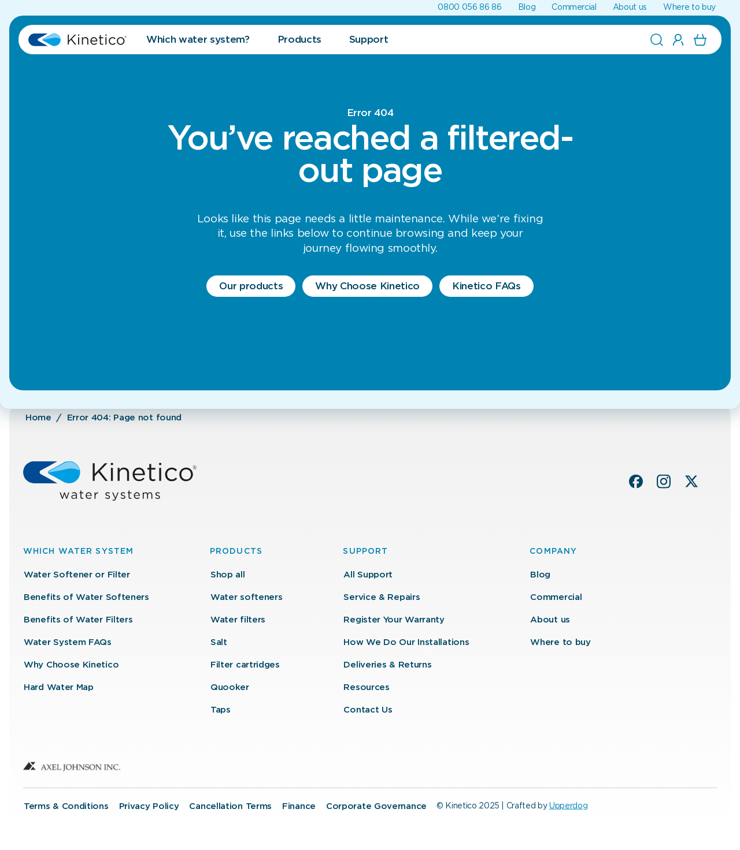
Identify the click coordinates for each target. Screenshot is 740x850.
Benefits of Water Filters (78, 620)
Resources (366, 687)
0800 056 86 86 (469, 7)
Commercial (574, 7)
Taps (220, 710)
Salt (218, 642)
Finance (299, 805)
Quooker (229, 687)
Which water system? (198, 39)
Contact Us (367, 710)
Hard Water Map (59, 687)
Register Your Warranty (393, 620)
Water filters (237, 620)
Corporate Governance (376, 805)
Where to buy (689, 7)
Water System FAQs (68, 642)
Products (299, 39)
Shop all (227, 575)
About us (630, 7)
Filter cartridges (245, 665)
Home (38, 417)
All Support (368, 575)
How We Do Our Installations (406, 642)
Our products (251, 286)
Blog (527, 7)
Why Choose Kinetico (367, 286)
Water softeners (246, 597)
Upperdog (568, 805)
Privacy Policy (149, 805)
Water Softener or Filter (77, 575)
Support (368, 39)
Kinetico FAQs (486, 286)
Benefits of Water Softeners (86, 597)
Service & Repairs (381, 597)
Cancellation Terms (230, 805)
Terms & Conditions (66, 805)
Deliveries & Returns (387, 665)
